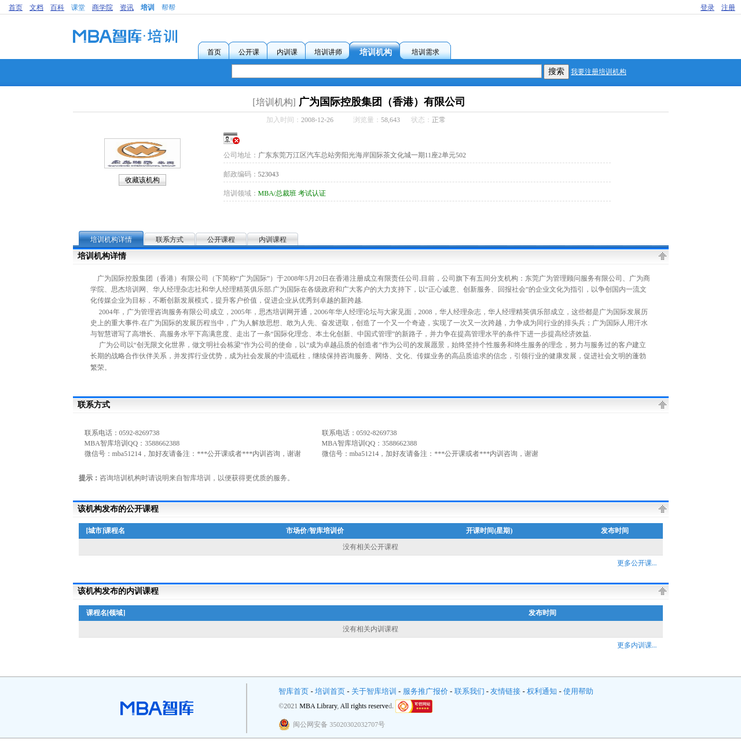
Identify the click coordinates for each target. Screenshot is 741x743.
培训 (148, 7)
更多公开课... (637, 563)
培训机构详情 (111, 240)
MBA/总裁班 (277, 193)
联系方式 (170, 240)
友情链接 (505, 691)
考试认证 (312, 193)
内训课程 (273, 240)
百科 (57, 7)
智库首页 (293, 691)
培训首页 (330, 691)
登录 (707, 7)
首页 (16, 7)
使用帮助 (578, 691)
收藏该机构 (142, 180)
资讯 (127, 7)
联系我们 (469, 691)
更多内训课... (637, 645)
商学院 (102, 7)
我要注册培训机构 (598, 72)
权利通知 (542, 691)
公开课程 (221, 240)
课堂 (78, 7)
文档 (36, 7)
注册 (728, 7)
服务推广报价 (425, 691)
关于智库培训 (374, 691)
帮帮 (168, 7)
